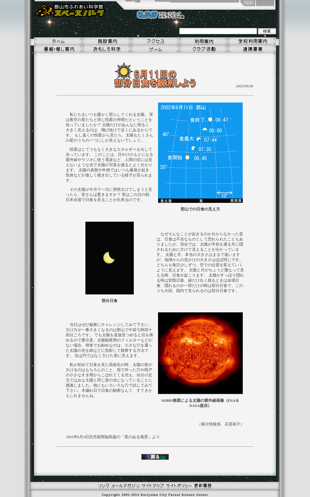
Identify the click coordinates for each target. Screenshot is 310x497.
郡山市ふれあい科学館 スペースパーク (70, 10)
